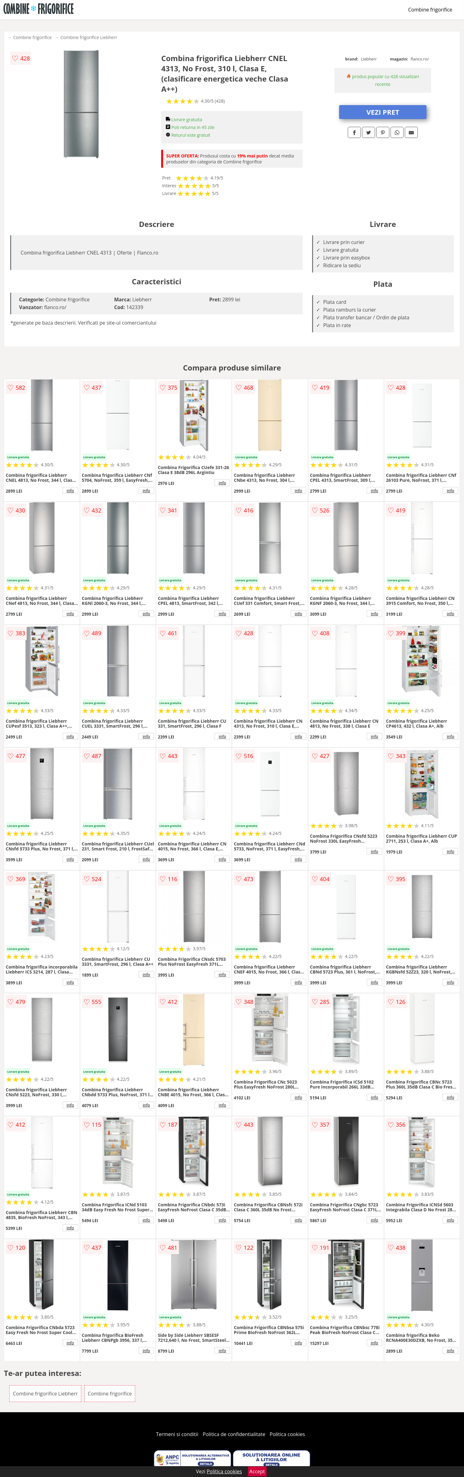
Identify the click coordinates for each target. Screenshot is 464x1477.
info (70, 490)
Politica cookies (287, 1434)
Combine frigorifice (430, 9)
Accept (257, 1471)
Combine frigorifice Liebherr (88, 37)
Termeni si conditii (177, 1434)
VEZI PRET (382, 112)
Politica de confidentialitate (234, 1434)
